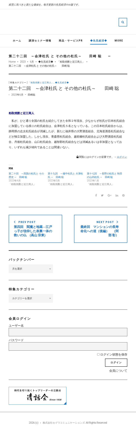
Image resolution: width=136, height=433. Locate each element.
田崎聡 (31, 94)
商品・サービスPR (71, 40)
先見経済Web (78, 22)
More (119, 40)
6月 (32, 61)
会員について (118, 370)
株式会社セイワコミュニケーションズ (64, 422)
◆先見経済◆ (98, 40)
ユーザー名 (16, 325)
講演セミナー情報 (40, 40)
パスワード (16, 340)
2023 (23, 61)
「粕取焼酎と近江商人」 (71, 61)
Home (12, 61)
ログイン (122, 156)
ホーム (17, 40)
